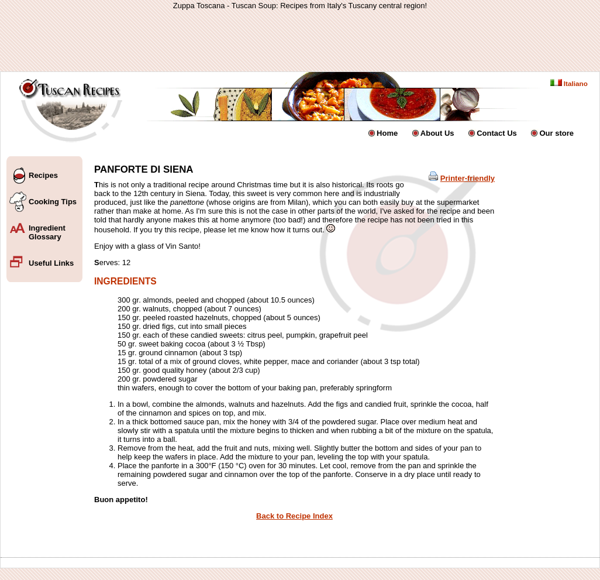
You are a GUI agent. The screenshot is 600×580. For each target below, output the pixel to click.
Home (387, 133)
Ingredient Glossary (47, 232)
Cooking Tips (53, 201)
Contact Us (497, 133)
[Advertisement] (300, 40)
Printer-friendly (467, 178)
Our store (556, 133)
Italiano (569, 83)
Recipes (43, 175)
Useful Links (51, 263)
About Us (437, 133)
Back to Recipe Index (294, 516)
